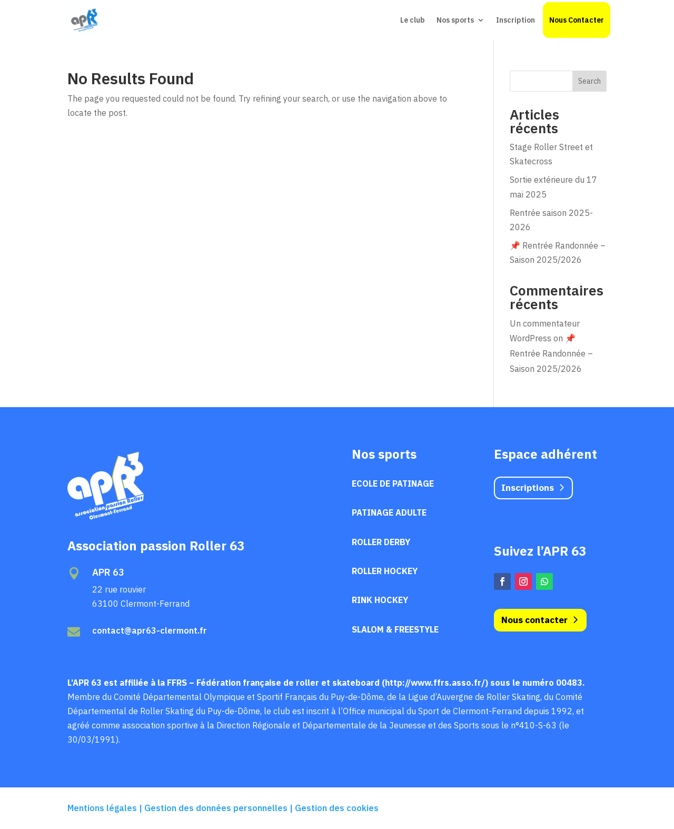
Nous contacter (534, 620)
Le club (412, 20)
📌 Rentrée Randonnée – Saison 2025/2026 (551, 353)
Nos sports (455, 20)
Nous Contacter (576, 20)
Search (589, 81)
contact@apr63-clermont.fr (149, 630)
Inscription (515, 20)
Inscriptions (527, 488)
